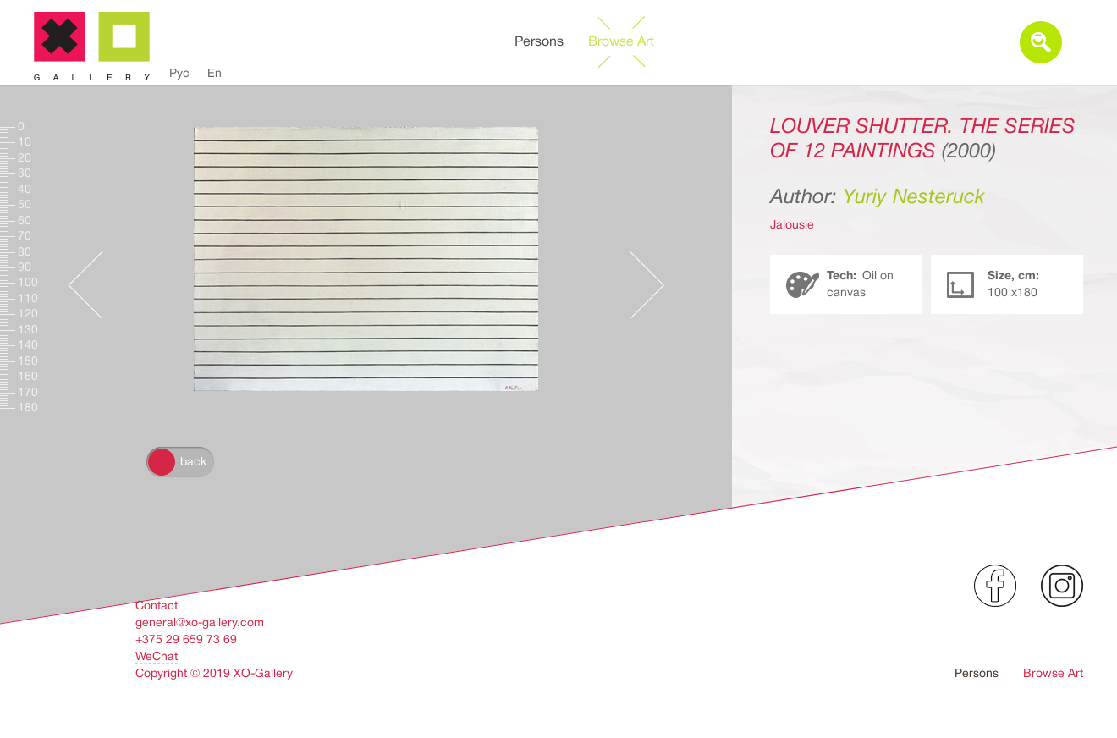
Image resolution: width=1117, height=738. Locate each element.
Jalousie (792, 224)
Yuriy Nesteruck (914, 196)
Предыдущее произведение (85, 267)
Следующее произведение (646, 267)
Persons (539, 41)
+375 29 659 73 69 (186, 639)
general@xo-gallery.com (199, 622)
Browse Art (621, 41)
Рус (179, 73)
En (214, 73)
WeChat (156, 656)
